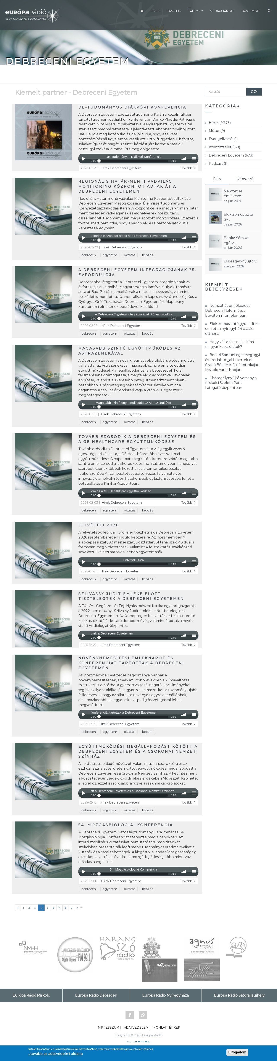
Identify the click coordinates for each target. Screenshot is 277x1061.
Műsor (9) (217, 131)
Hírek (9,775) (220, 123)
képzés (147, 255)
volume (184, 158)
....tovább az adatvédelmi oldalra (55, 1054)
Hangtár (174, 11)
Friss (217, 179)
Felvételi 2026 (98, 525)
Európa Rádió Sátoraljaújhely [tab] (239, 995)
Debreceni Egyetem (125, 168)
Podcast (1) (218, 163)
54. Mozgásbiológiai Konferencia (125, 825)
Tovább (188, 168)
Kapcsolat (250, 11)
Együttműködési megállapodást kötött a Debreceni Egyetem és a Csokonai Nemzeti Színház (138, 752)
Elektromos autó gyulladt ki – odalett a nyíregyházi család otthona (233, 329)
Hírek (155, 11)
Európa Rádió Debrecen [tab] (96, 995)
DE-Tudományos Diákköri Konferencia (132, 107)
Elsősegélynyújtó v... (241, 261)
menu (194, 158)
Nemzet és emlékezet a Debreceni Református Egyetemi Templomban (228, 311)
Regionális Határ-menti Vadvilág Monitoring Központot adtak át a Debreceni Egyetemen (127, 186)
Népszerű (245, 179)
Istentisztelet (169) (224, 147)
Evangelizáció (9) (223, 139)
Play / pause (83, 158)
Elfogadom (237, 1052)
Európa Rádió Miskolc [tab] (31, 995)
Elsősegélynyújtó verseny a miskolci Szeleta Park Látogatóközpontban (231, 383)
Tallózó (195, 11)
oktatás (129, 255)
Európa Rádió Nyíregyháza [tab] (165, 995)
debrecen (88, 255)
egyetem (110, 255)
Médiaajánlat (222, 11)
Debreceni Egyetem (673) (231, 155)
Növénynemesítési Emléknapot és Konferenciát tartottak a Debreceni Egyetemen (131, 663)
